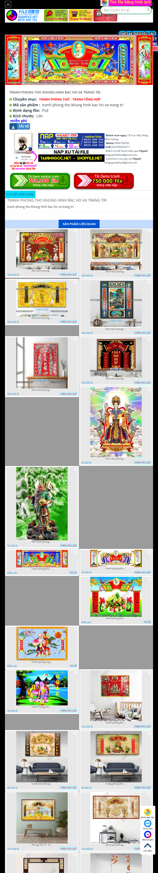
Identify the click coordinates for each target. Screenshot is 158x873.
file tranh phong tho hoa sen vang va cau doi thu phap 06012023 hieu (116, 844)
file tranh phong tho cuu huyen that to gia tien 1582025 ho (42, 318)
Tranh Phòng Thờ (54, 99)
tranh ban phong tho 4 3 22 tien (42, 783)
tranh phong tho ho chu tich (116, 568)
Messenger (147, 836)
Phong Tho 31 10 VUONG (42, 844)
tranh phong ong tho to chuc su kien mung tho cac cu (42, 661)
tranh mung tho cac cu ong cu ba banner (42, 706)
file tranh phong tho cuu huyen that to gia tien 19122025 (116, 271)
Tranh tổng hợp (86, 99)
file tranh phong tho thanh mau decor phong (116, 458)
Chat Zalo (148, 825)
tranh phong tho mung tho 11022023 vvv (116, 722)
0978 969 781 (148, 814)
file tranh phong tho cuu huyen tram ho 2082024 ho (42, 390)
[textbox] (126, 10)
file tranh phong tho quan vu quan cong (42, 541)
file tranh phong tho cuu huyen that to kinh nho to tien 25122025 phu (42, 270)
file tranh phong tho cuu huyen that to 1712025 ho (116, 378)
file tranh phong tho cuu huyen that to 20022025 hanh (116, 329)
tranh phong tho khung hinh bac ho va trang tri (42, 568)
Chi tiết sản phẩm (20, 194)
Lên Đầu (147, 847)
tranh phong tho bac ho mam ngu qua (116, 618)
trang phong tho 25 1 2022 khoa (116, 783)
